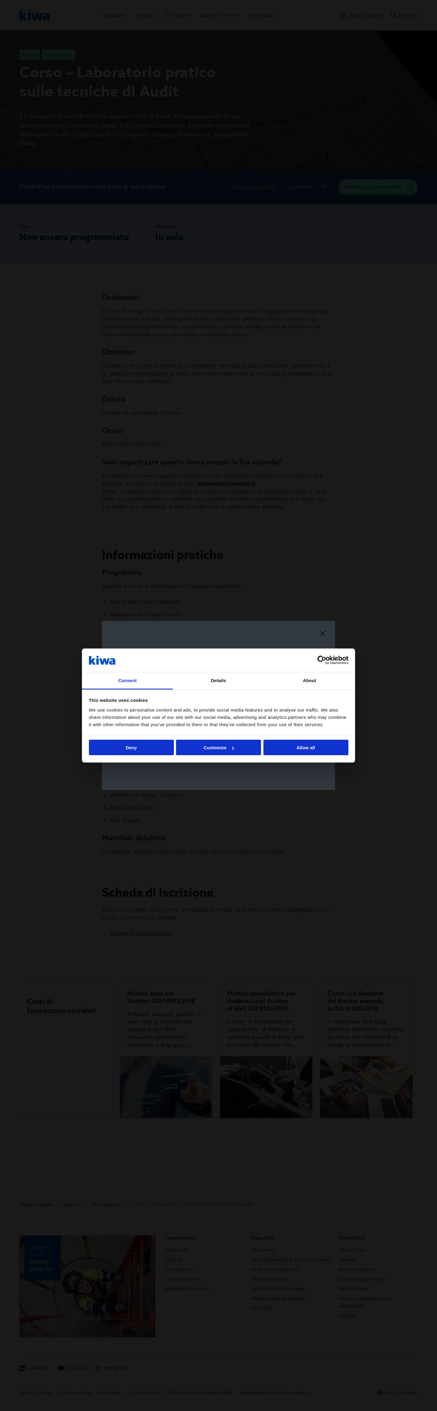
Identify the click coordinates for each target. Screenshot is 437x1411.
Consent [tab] (127, 680)
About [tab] (309, 680)
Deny (131, 747)
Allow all (305, 747)
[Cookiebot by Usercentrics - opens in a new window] (321, 660)
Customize (219, 747)
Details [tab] (218, 680)
